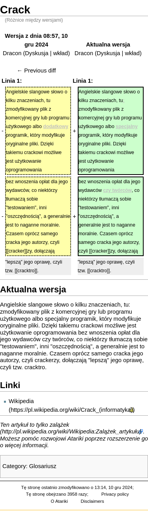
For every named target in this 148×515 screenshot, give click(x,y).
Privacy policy (115, 494)
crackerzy (47, 360)
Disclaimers (92, 501)
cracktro (34, 367)
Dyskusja (36, 53)
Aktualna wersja (108, 44)
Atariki (75, 438)
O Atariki (59, 501)
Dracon (12, 53)
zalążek (59, 425)
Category (14, 466)
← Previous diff (36, 70)
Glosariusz (42, 466)
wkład (60, 53)
